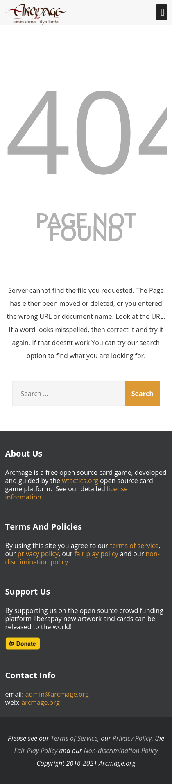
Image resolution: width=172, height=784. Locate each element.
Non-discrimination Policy (121, 750)
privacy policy (38, 553)
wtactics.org (80, 480)
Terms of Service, (75, 738)
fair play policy (96, 553)
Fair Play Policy (35, 750)
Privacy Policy (132, 738)
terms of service (134, 545)
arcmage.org (40, 702)
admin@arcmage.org (57, 694)
